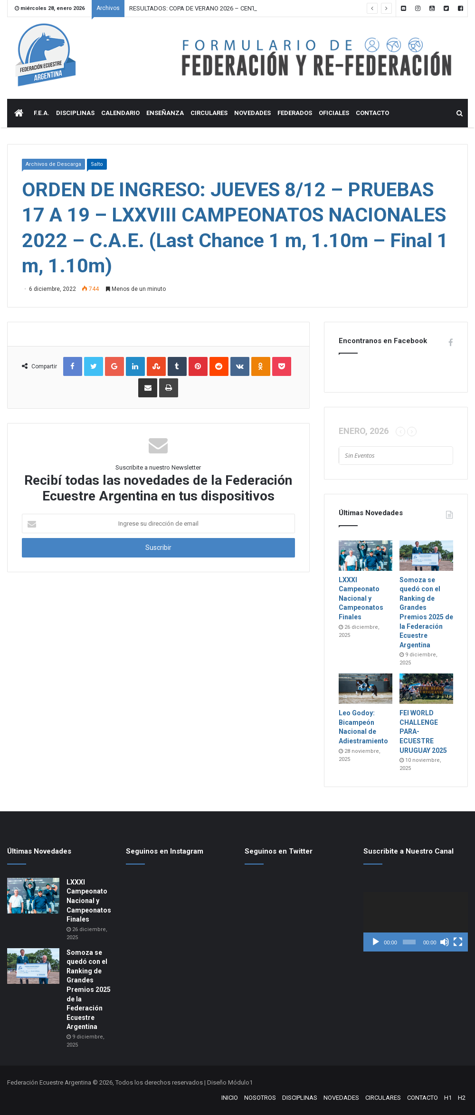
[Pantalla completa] (458, 942)
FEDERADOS (294, 112)
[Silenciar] (444, 942)
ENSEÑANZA (165, 112)
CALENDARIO (120, 112)
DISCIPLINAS (75, 112)
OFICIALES (334, 112)
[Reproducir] (375, 942)
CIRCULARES (209, 112)
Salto (97, 164)
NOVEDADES (252, 112)
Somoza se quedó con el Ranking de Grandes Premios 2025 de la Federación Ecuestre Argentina (88, 990)
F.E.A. (41, 112)
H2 (462, 1097)
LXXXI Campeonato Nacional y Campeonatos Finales (361, 598)
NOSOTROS (260, 1097)
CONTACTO (372, 112)
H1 (448, 1097)
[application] (415, 922)
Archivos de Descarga (53, 164)
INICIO (229, 1097)
